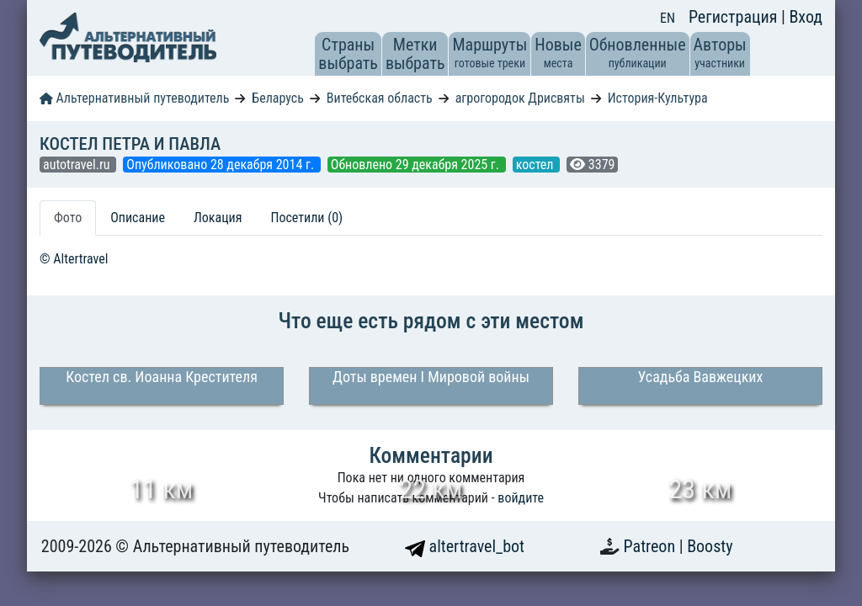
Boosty (709, 546)
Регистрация (735, 17)
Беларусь (278, 98)
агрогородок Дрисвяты (520, 98)
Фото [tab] (68, 218)
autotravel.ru (78, 165)
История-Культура (658, 98)
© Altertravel (74, 259)
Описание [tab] (137, 218)
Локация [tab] (218, 218)
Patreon (651, 546)
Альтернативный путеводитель (134, 98)
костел (536, 165)
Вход (805, 17)
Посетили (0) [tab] (306, 218)
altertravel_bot (464, 546)
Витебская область (380, 98)
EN (667, 18)
